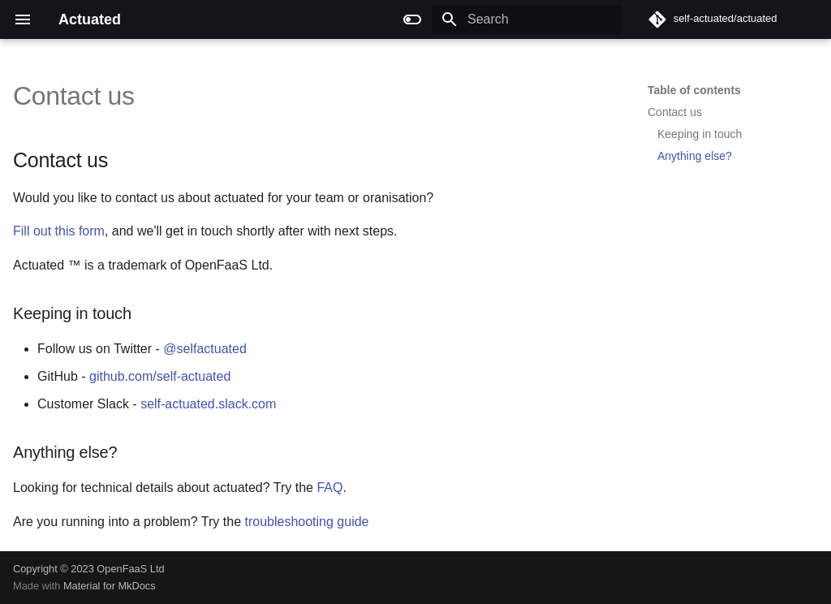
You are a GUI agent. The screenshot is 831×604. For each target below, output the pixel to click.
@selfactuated (205, 349)
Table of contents (694, 90)
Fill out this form (59, 231)
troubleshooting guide (307, 521)
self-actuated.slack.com (208, 404)
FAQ (329, 487)
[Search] (527, 19)
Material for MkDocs (109, 586)
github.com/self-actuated (159, 376)
